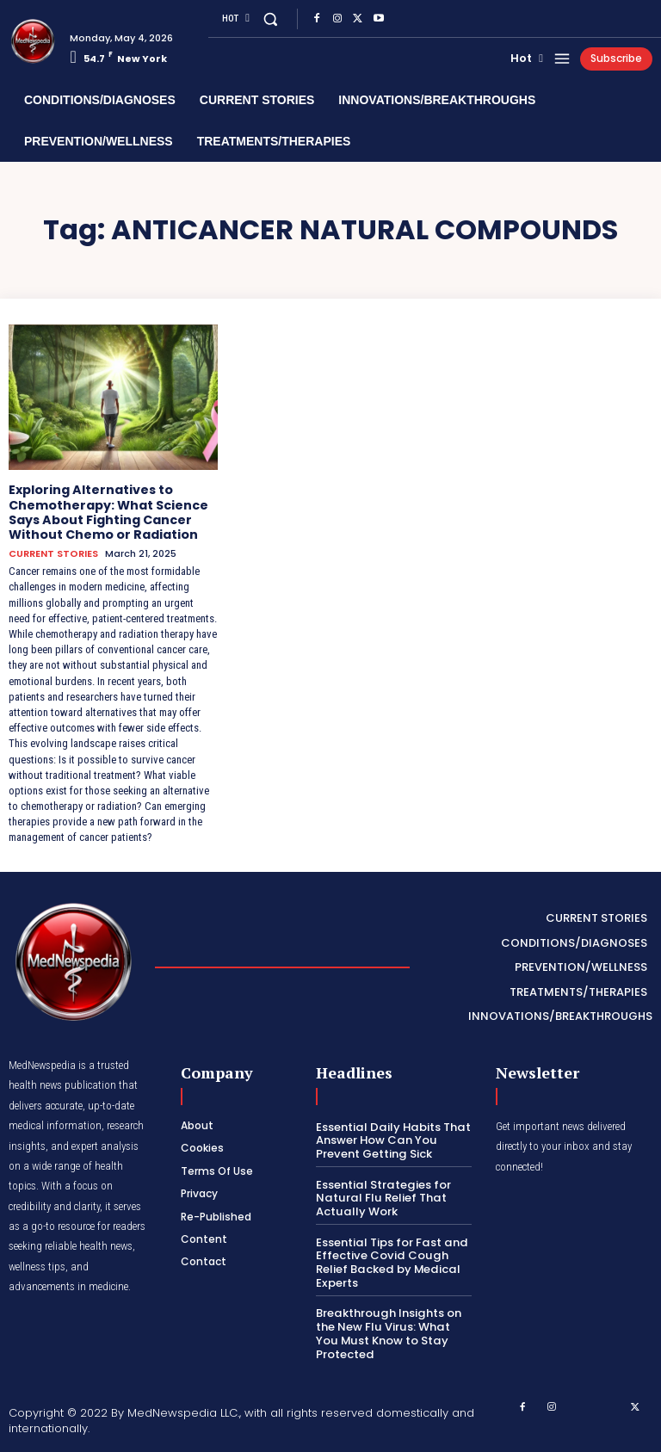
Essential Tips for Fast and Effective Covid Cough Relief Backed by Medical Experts (390, 1261)
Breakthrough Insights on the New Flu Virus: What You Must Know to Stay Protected (394, 1331)
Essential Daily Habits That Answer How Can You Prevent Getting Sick (391, 1138)
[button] (269, 18)
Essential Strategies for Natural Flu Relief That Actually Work (382, 1196)
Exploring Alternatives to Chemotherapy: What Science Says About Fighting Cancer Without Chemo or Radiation (108, 511)
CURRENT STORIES (53, 553)
